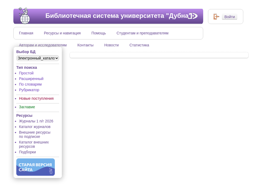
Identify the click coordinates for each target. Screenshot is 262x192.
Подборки (27, 152)
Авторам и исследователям (43, 45)
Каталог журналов (35, 127)
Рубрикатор (29, 90)
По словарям (30, 84)
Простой (26, 73)
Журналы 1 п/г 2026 (36, 121)
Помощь (98, 33)
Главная (26, 33)
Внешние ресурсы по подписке (35, 134)
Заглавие (27, 107)
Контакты (85, 45)
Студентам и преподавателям (142, 33)
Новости (111, 45)
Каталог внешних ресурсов (34, 144)
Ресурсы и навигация (62, 33)
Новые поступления (36, 98)
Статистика (139, 45)
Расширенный (31, 79)
